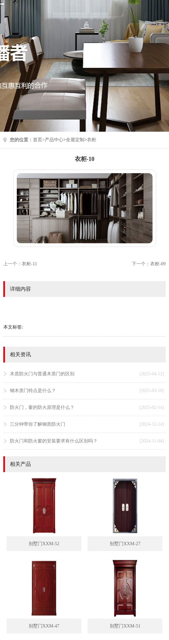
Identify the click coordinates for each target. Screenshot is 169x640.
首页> (39, 139)
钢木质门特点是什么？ (87, 391)
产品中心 (54, 139)
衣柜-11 (29, 263)
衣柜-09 (158, 263)
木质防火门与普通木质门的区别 (87, 374)
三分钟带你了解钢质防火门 (87, 424)
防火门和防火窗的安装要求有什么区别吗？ (87, 441)
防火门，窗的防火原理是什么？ (87, 407)
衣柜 (91, 139)
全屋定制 (75, 139)
